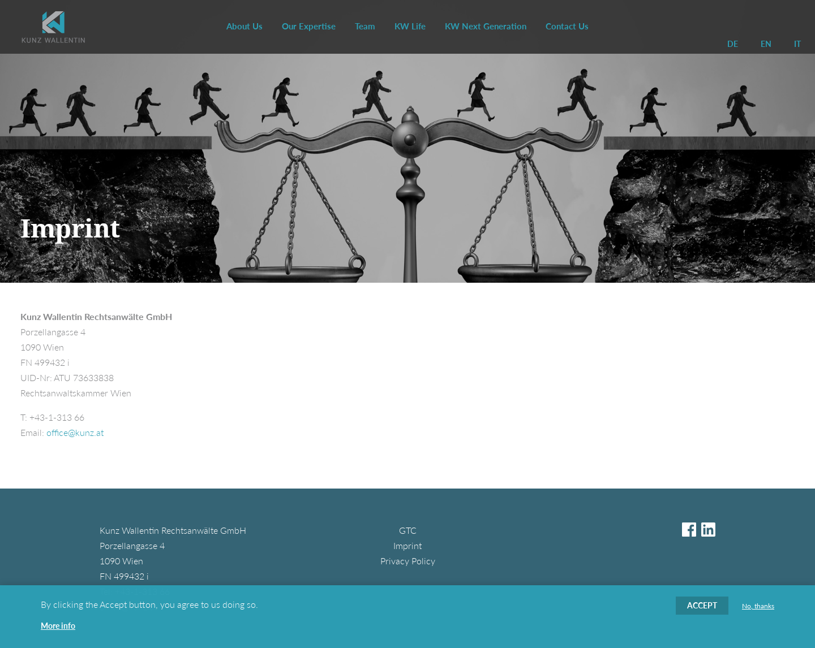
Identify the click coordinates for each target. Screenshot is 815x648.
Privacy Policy (407, 560)
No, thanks (758, 606)
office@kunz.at (75, 432)
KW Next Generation (485, 26)
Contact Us (567, 26)
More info (58, 626)
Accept (702, 606)
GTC (408, 530)
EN (766, 44)
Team (365, 26)
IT (797, 44)
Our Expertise (309, 26)
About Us (244, 26)
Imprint (407, 545)
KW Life (410, 26)
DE (732, 44)
